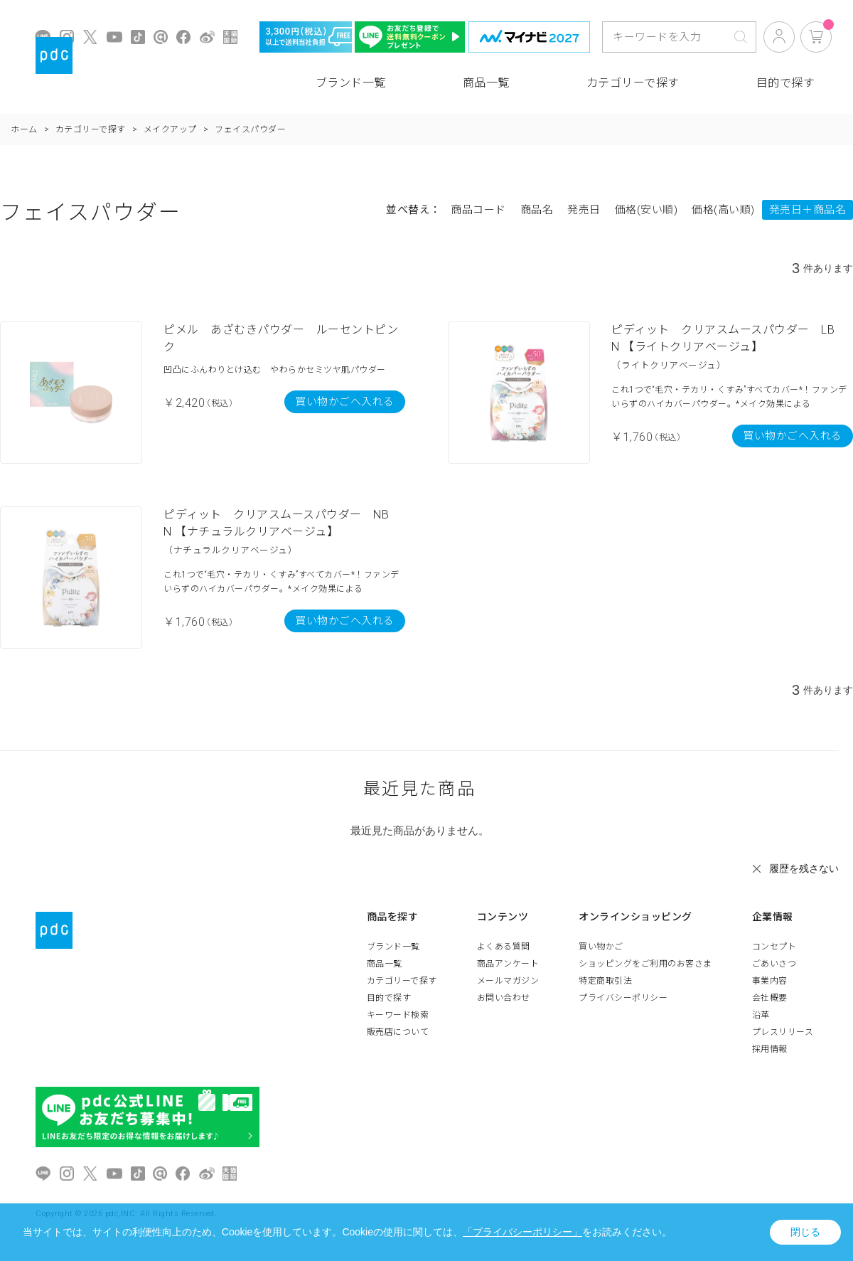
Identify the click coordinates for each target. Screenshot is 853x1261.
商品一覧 (486, 83)
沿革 (761, 1015)
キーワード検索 (398, 1015)
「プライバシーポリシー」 (522, 1232)
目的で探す (785, 83)
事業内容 (770, 981)
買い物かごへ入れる (345, 401)
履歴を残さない (804, 868)
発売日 (584, 209)
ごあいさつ (774, 964)
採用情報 (770, 1049)
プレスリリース (783, 1032)
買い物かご (601, 947)
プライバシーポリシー (623, 998)
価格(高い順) (723, 209)
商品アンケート (508, 964)
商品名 (537, 209)
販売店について (398, 1032)
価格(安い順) (646, 209)
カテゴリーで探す (633, 83)
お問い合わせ (503, 998)
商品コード (478, 209)
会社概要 (770, 998)
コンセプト (774, 947)
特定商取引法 (605, 981)
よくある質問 (503, 947)
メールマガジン (508, 981)
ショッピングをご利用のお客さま (645, 964)
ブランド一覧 (351, 83)
